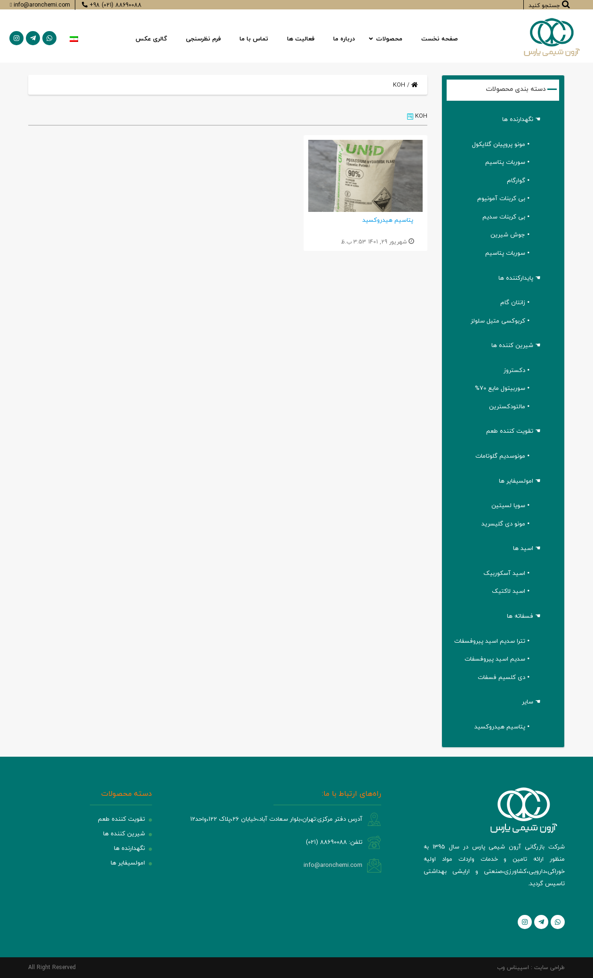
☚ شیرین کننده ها (516, 345)
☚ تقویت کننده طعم (513, 431)
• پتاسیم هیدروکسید (501, 726)
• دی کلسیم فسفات (503, 677)
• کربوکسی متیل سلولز (500, 320)
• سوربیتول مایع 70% (502, 388)
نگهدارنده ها (129, 848)
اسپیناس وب (513, 967)
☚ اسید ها (527, 548)
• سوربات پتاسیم (507, 162)
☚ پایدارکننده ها (519, 278)
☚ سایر (531, 701)
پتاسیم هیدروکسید (387, 220)
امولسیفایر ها (128, 862)
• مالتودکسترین (509, 406)
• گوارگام (518, 180)
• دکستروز (516, 370)
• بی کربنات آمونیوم (503, 198)
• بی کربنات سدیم (505, 216)
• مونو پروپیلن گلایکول (500, 144)
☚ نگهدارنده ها (521, 119)
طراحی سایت (549, 967)
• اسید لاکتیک (510, 591)
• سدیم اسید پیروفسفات (497, 659)
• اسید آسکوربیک (506, 573)
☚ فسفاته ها (524, 616)
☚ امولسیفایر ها (520, 481)
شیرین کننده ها (124, 833)
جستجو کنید (549, 4)
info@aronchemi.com (333, 865)
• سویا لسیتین (510, 505)
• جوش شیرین (509, 234)
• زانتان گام (514, 302)
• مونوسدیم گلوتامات (502, 456)
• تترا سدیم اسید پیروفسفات (491, 641)
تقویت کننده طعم (121, 819)
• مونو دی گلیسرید (505, 523)
